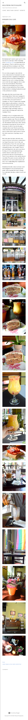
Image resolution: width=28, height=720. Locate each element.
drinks (10, 664)
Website (22, 10)
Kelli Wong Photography (11, 5)
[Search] (25, 2)
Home (4, 10)
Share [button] (3, 662)
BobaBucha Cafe (10, 62)
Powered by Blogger (14, 713)
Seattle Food (18, 664)
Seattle (14, 664)
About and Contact (13, 10)
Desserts (7, 664)
